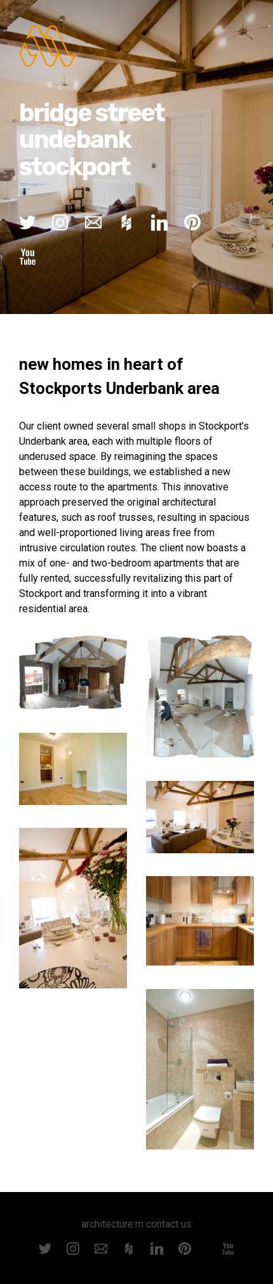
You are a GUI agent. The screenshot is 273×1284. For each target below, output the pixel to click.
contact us (169, 1224)
